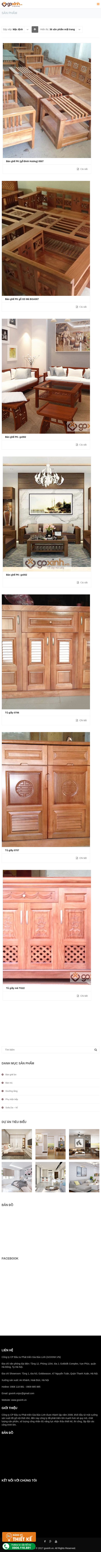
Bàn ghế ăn (10, 1074)
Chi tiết (84, 169)
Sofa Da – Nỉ (11, 1107)
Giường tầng (11, 1091)
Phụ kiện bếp (11, 1099)
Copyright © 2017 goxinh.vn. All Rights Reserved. (50, 1548)
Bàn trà (8, 1083)
